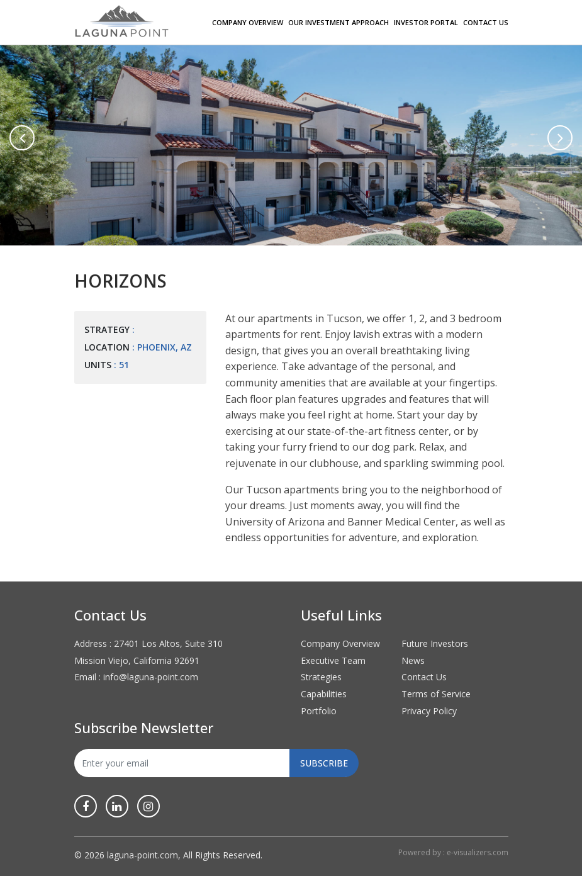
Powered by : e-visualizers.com (453, 852)
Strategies (321, 677)
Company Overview (247, 22)
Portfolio (319, 711)
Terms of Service (436, 694)
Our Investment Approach (338, 22)
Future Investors (434, 643)
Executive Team (333, 660)
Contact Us (485, 22)
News (413, 660)
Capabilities (324, 694)
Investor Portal (426, 22)
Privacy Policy (429, 711)
